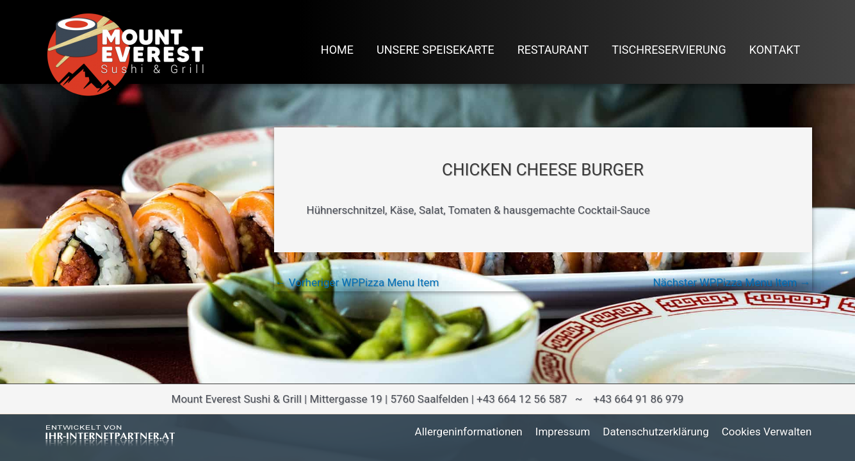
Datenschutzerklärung (655, 431)
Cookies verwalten (767, 431)
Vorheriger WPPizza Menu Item (357, 282)
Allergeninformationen (469, 431)
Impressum (562, 431)
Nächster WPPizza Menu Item (731, 282)
